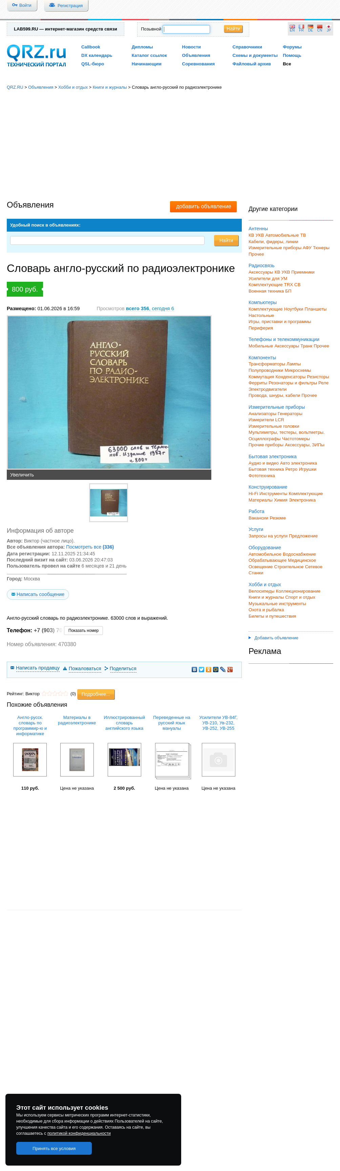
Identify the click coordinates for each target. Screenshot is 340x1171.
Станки (256, 572)
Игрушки (307, 469)
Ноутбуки (293, 309)
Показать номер (83, 630)
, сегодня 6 (150, 308)
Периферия (261, 328)
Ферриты (258, 382)
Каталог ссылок (149, 55)
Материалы (261, 500)
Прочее (256, 254)
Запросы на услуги (268, 535)
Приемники (303, 272)
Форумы (292, 46)
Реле (323, 382)
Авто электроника (298, 463)
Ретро (291, 469)
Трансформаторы (267, 363)
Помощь (292, 55)
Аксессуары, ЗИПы (304, 444)
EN (292, 30)
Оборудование (265, 547)
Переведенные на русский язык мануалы (171, 723)
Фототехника (262, 475)
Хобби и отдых (73, 87)
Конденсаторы (291, 376)
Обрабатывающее (267, 560)
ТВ (303, 235)
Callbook (90, 46)
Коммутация (261, 376)
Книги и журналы (110, 87)
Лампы (293, 363)
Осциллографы (265, 438)
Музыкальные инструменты (277, 603)
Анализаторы (262, 413)
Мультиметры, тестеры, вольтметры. (287, 432)
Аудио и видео (264, 463)
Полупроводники (266, 370)
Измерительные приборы (277, 407)
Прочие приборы (266, 444)
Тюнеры (321, 247)
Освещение (261, 566)
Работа (256, 511)
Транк (306, 345)
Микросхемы (298, 370)
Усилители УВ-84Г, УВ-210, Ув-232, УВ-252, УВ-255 (218, 723)
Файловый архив (251, 63)
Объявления (196, 55)
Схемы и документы (255, 55)
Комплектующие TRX (271, 284)
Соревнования (198, 63)
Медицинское (302, 560)
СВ (297, 284)
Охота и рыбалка (266, 609)
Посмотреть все (90, 547)
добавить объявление (203, 206)
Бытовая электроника (273, 456)
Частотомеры (296, 438)
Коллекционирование (298, 591)
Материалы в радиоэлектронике (77, 720)
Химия (281, 500)
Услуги (256, 529)
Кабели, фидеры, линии (273, 241)
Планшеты (315, 309)
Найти (233, 28)
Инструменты (273, 493)
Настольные (261, 315)
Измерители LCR (266, 419)
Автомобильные (282, 235)
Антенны (258, 228)
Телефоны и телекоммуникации (284, 339)
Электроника (302, 500)
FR (301, 30)
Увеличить (22, 474)
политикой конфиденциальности (79, 1133)
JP (329, 30)
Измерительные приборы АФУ (280, 247)
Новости (191, 46)
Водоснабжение (299, 554)
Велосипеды (262, 591)
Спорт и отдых (300, 597)
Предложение (303, 535)
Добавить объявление (273, 638)
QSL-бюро (92, 63)
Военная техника (266, 291)
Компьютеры (263, 302)
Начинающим (147, 63)
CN (319, 30)
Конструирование (268, 487)
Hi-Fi (253, 493)
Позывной (151, 28)
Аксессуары (261, 272)
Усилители (260, 278)
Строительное (288, 566)
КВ (251, 235)
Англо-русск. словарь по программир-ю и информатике (30, 725)
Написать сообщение (40, 594)
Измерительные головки (274, 426)
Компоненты (262, 357)
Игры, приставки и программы (280, 321)
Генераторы (290, 413)
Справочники (247, 46)
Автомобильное (265, 554)
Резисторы (318, 376)
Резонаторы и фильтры (293, 382)
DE (310, 30)
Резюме (278, 517)
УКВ (260, 235)
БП (288, 291)
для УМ (280, 278)
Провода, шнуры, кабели (274, 395)
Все (287, 63)
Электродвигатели (267, 389)
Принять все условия (54, 1148)
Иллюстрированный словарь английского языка (124, 723)
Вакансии (258, 517)
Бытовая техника (266, 469)
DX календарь (96, 55)
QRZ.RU (15, 87)
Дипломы (142, 46)
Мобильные (261, 345)
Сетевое (313, 566)
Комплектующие (266, 309)
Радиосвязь (262, 265)
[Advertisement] (170, 145)
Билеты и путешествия (272, 616)
